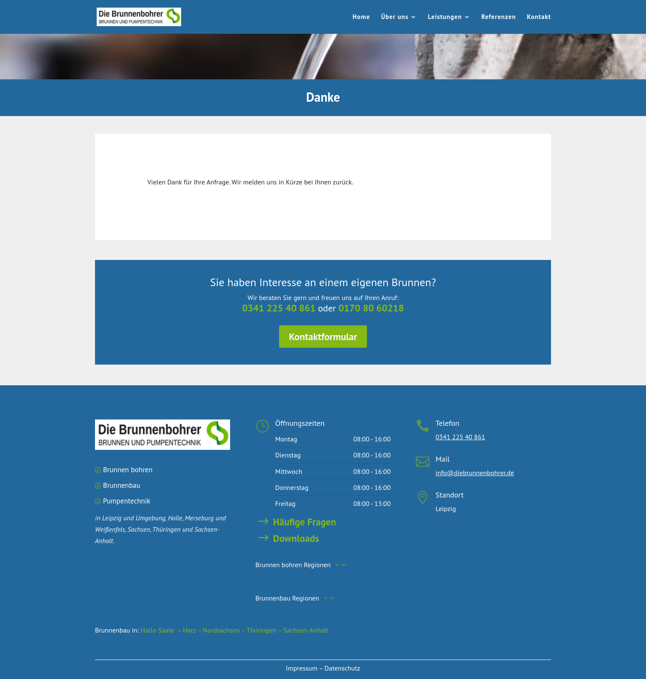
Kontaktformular (323, 334)
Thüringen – (265, 630)
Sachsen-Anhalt (305, 630)
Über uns (395, 17)
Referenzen (498, 17)
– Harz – (189, 630)
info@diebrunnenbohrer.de (475, 472)
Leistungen (445, 17)
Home (361, 17)
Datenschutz (342, 668)
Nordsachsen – (225, 630)
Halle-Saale (157, 630)
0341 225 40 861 (283, 308)
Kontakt (539, 17)
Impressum (302, 668)
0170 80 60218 (366, 308)
